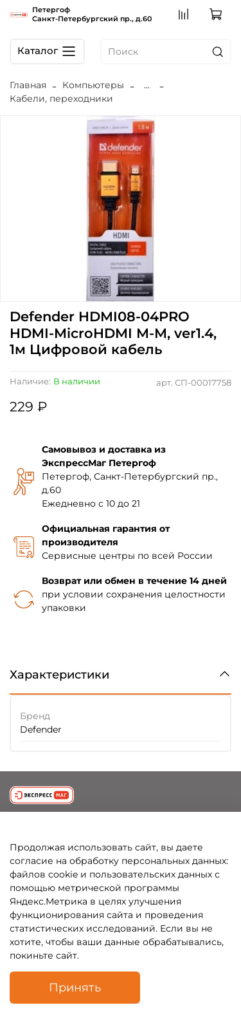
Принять (75, 987)
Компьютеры (93, 85)
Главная (28, 85)
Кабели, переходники (61, 98)
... (147, 85)
